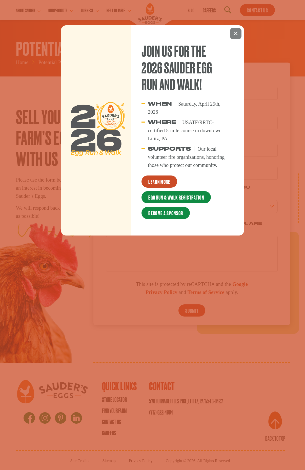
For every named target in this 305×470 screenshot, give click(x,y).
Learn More (159, 181)
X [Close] (235, 33)
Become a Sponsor (165, 213)
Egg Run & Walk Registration (176, 197)
